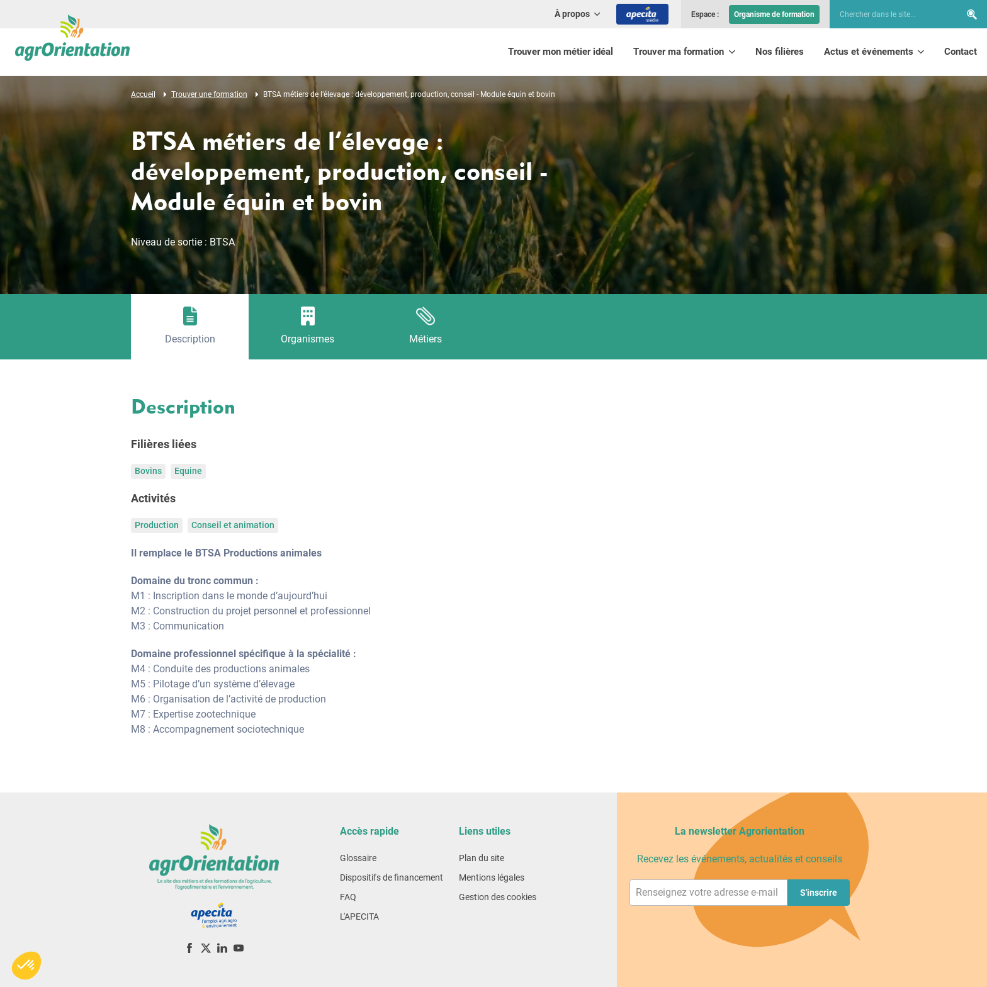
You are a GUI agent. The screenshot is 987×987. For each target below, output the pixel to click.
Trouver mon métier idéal (560, 51)
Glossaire (358, 858)
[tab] (190, 326)
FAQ (348, 897)
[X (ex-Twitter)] (206, 948)
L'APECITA (359, 916)
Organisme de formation (774, 14)
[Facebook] (189, 948)
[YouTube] (239, 948)
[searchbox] (889, 14)
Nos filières (779, 51)
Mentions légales (491, 877)
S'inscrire (818, 893)
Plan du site (481, 858)
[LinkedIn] (222, 948)
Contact (960, 51)
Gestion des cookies (497, 897)
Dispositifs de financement (391, 877)
